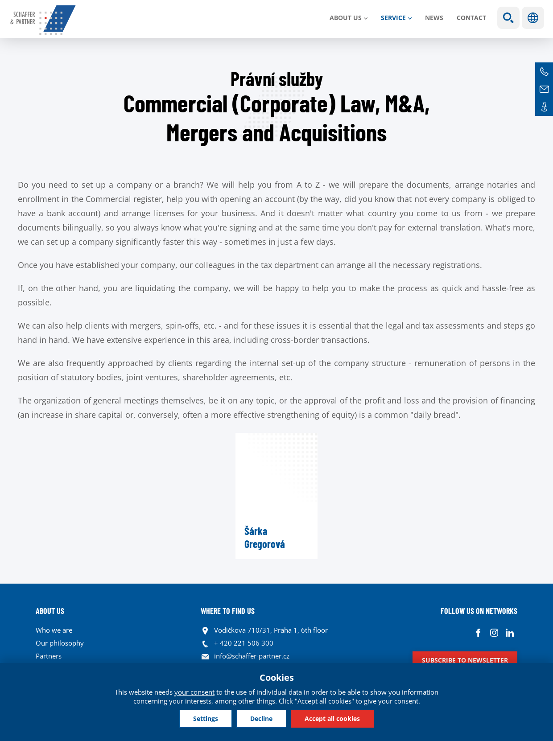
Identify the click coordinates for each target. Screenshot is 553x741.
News (434, 17)
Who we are (54, 630)
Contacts (544, 107)
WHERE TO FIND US (228, 611)
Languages (533, 18)
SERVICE (393, 17)
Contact (471, 17)
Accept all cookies (332, 718)
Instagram (494, 632)
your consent (194, 691)
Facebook (478, 632)
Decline (261, 718)
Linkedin (509, 632)
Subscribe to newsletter (465, 660)
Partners (49, 655)
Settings (205, 718)
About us (346, 17)
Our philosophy (60, 642)
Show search (508, 18)
